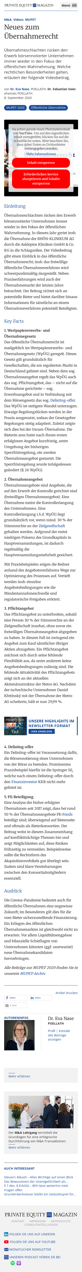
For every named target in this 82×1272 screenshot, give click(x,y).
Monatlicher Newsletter (30, 1249)
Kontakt (18, 1221)
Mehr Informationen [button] (41, 154)
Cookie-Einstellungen (41, 1225)
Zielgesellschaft (52, 526)
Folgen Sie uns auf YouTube (33, 1242)
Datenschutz (60, 1221)
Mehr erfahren (19, 1076)
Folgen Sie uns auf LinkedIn (32, 1234)
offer (71, 400)
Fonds (67, 814)
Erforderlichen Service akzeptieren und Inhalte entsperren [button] (41, 178)
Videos (18, 19)
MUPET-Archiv (32, 973)
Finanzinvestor (24, 782)
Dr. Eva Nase (19, 89)
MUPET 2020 (15, 107)
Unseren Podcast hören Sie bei (35, 1257)
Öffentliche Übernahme (48, 107)
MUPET (30, 19)
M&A (8, 19)
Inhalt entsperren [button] (41, 163)
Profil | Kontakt (59, 1031)
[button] (15, 997)
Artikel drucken (67, 993)
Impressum (38, 1221)
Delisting (57, 400)
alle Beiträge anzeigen (57, 1037)
